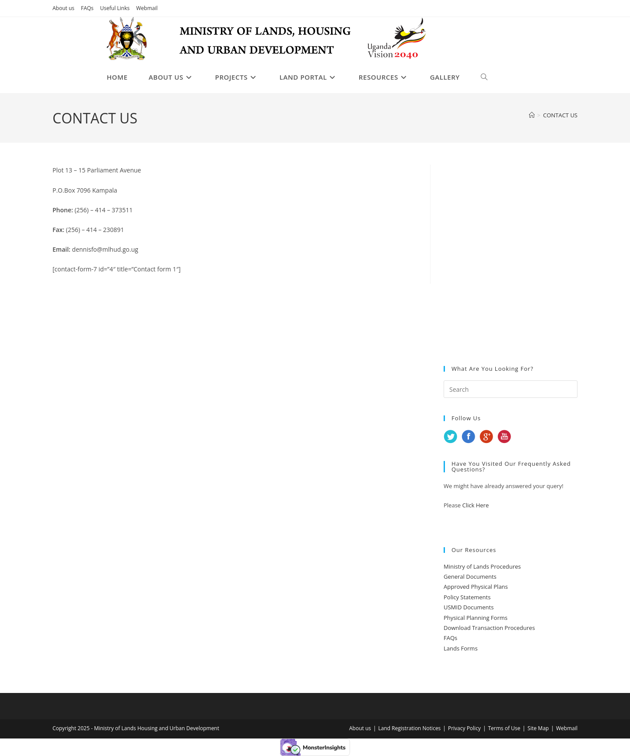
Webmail (147, 8)
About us (63, 8)
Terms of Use (504, 728)
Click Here (475, 505)
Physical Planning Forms (476, 618)
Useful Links (115, 8)
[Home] (532, 115)
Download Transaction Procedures (489, 628)
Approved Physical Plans (476, 587)
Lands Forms (461, 648)
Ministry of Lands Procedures (482, 566)
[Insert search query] (511, 389)
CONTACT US (560, 115)
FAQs (87, 8)
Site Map (538, 728)
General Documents (470, 576)
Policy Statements (467, 597)
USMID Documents (469, 607)
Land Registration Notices (409, 728)
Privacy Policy (464, 728)
